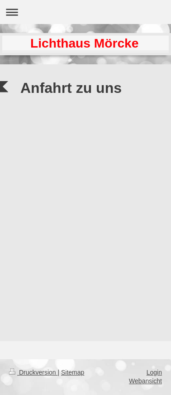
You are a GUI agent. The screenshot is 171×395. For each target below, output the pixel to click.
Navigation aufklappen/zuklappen (85, 12)
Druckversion (33, 372)
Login (154, 372)
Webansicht (145, 381)
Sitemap (72, 372)
